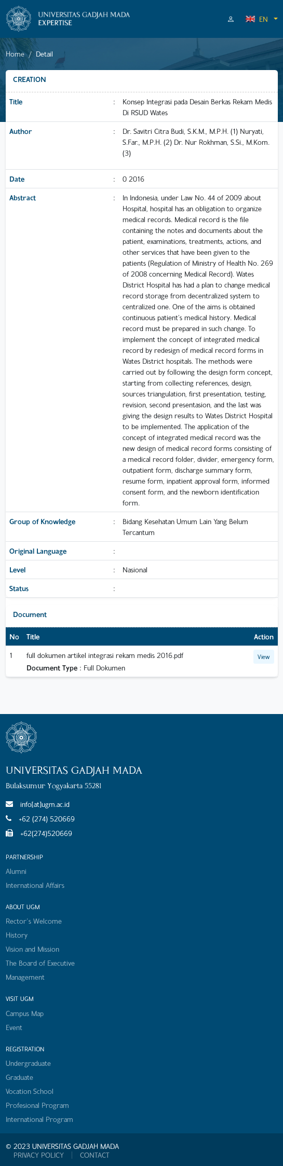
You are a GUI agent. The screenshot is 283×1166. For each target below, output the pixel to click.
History (17, 934)
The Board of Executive (40, 962)
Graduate (19, 1077)
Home (15, 53)
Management (25, 976)
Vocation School (29, 1091)
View (264, 656)
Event (14, 1027)
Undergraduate (28, 1063)
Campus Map (25, 1013)
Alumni (16, 871)
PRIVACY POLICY (39, 1155)
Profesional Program (37, 1105)
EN (256, 19)
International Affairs (35, 885)
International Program (39, 1119)
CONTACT (95, 1155)
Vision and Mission (32, 948)
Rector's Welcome (34, 920)
